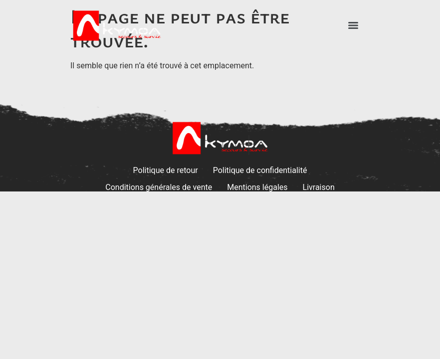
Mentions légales (257, 187)
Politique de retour (165, 170)
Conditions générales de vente (158, 187)
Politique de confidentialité (260, 170)
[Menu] (353, 25)
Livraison (319, 187)
